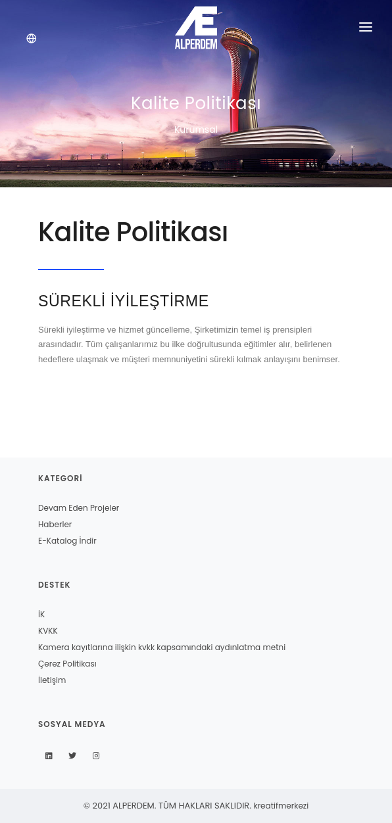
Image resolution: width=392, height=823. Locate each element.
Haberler (55, 524)
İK (41, 614)
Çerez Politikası (67, 663)
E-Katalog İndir (67, 540)
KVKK (48, 630)
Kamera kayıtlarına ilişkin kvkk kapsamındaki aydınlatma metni (161, 647)
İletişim (52, 680)
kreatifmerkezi (280, 805)
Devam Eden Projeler (78, 507)
